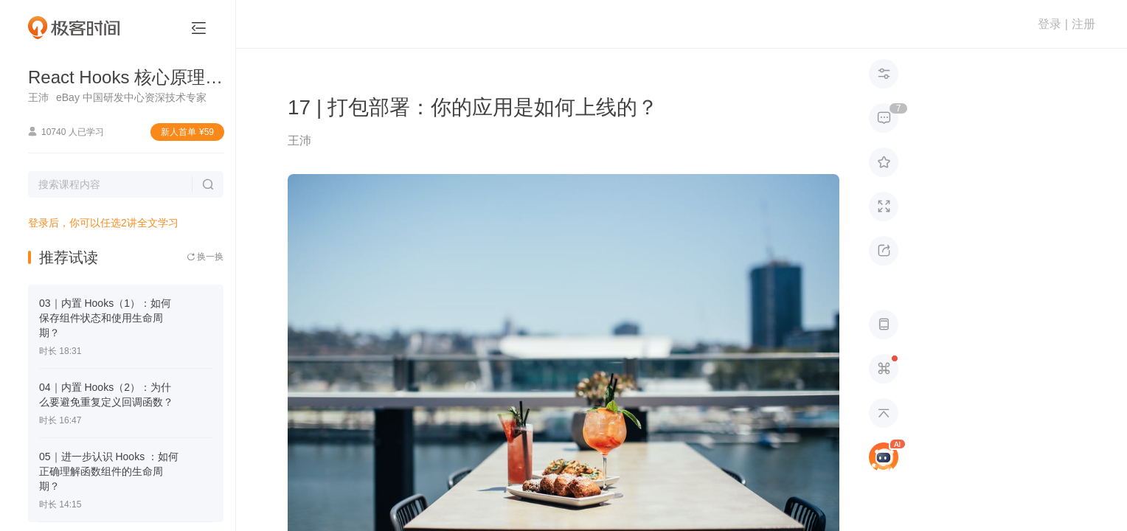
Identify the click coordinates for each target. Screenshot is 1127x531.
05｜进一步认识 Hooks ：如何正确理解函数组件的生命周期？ (108, 471)
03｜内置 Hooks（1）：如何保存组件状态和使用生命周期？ (105, 318)
